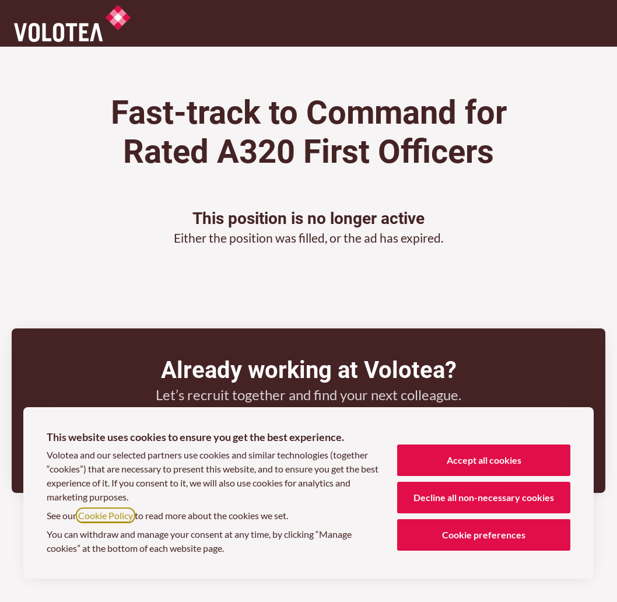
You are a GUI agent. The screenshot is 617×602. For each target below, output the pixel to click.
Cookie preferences (483, 534)
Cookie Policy (105, 515)
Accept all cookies (484, 460)
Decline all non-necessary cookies (483, 497)
